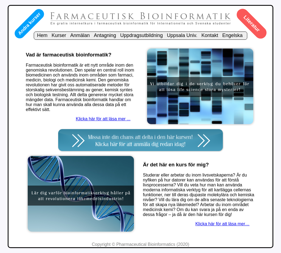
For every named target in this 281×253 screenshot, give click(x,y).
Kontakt (209, 35)
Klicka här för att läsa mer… (222, 223)
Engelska (232, 35)
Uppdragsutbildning (141, 35)
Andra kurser (29, 23)
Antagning (105, 35)
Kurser (59, 35)
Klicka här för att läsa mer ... (103, 118)
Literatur (251, 23)
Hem (42, 35)
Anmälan (80, 35)
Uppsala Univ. (182, 35)
